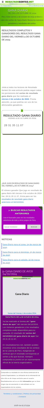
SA (42, 6)
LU (32, 6)
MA (34, 6)
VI (40, 6)
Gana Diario (7, 6)
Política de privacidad (32, 394)
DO (30, 6)
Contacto (22, 397)
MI (37, 6)
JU (39, 6)
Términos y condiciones (12, 394)
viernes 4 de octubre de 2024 (15, 99)
